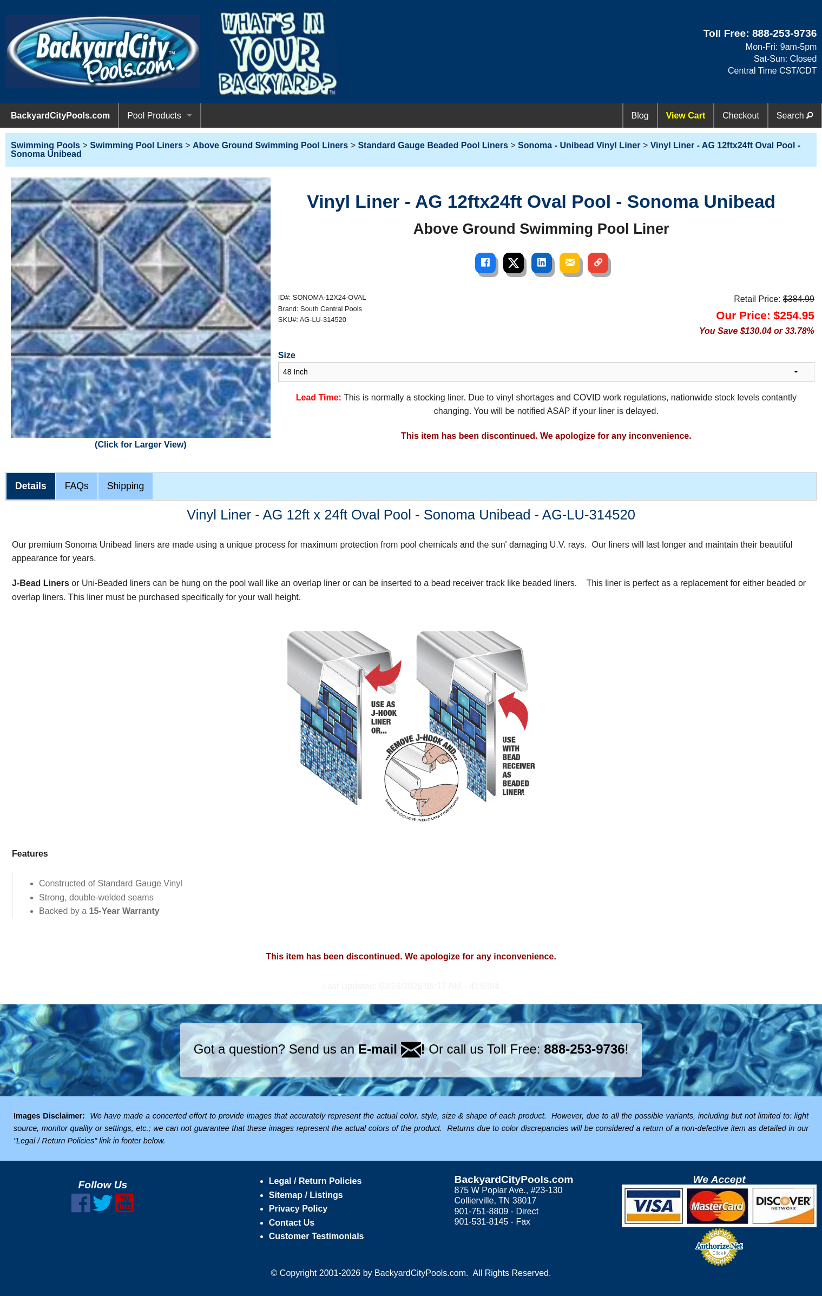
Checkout (740, 115)
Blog (640, 115)
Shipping (125, 486)
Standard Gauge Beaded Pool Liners (433, 145)
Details (31, 486)
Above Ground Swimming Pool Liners (270, 145)
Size (286, 355)
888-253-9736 (784, 33)
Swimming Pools (45, 145)
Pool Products (154, 115)
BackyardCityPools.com (60, 115)
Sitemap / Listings (306, 1195)
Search (795, 115)
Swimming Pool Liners (136, 145)
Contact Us (291, 1222)
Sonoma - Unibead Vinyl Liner (579, 145)
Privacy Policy (298, 1208)
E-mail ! (391, 1049)
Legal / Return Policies (315, 1181)
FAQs (77, 486)
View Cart (686, 115)
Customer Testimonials (316, 1236)
